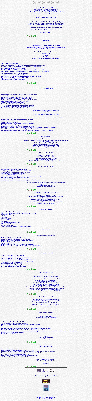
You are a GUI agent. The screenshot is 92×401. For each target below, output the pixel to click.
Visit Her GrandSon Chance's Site (46, 17)
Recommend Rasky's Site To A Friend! (46, 376)
